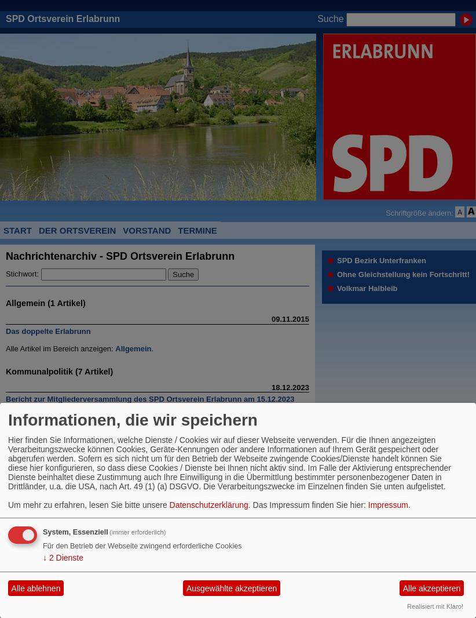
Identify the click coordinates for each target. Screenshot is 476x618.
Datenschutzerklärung (209, 505)
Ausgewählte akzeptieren (231, 588)
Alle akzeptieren (432, 588)
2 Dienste (63, 557)
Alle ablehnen (36, 588)
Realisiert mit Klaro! (435, 606)
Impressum (388, 505)
